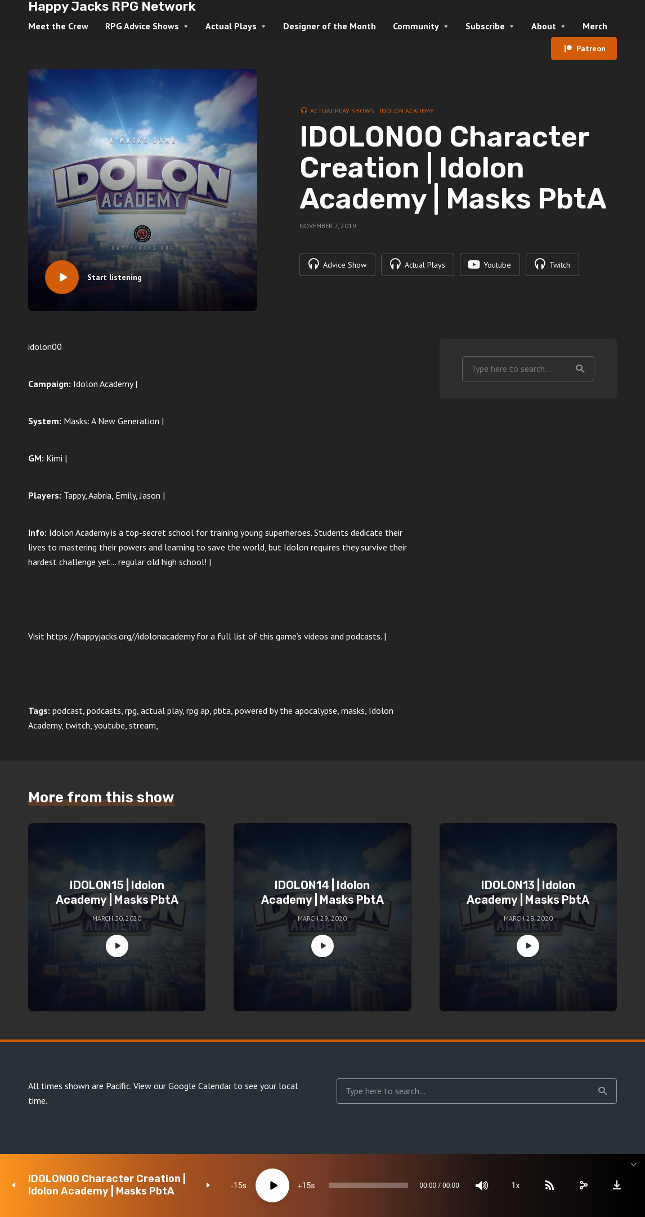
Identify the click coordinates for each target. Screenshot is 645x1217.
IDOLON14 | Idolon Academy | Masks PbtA (322, 892)
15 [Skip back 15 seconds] (238, 1185)
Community (416, 26)
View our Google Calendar (182, 1085)
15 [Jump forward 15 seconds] (306, 1185)
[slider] (368, 1185)
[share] (583, 1185)
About (543, 26)
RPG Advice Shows (142, 26)
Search (580, 369)
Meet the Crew (58, 26)
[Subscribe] (549, 1185)
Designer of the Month (329, 26)
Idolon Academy (407, 110)
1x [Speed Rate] (516, 1185)
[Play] (272, 1185)
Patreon (591, 48)
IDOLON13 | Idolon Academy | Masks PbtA (528, 892)
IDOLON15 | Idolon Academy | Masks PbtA (117, 892)
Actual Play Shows (342, 110)
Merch (595, 26)
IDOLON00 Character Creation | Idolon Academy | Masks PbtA (107, 1185)
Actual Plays (231, 26)
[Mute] (482, 1185)
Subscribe (485, 26)
